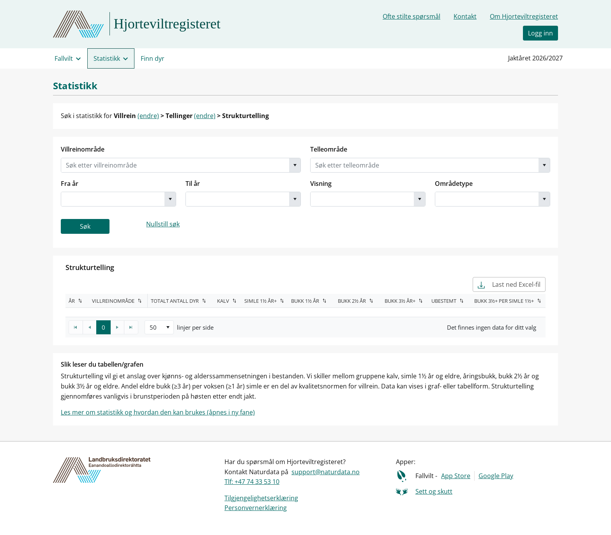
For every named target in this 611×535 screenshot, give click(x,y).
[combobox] (175, 165)
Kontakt (465, 16)
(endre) (148, 115)
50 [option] (153, 327)
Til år (192, 183)
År (72, 300)
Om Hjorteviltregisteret (524, 16)
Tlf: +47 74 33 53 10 (251, 481)
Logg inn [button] (540, 33)
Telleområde (328, 149)
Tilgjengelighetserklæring (261, 498)
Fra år (69, 183)
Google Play (496, 475)
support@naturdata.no (325, 472)
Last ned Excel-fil (509, 284)
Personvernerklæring (255, 507)
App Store (455, 475)
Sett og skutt (433, 491)
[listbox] (159, 327)
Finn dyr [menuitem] (152, 58)
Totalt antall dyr (175, 300)
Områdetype (454, 183)
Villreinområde (82, 149)
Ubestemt (443, 300)
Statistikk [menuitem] (107, 58)
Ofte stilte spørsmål (411, 16)
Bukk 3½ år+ (400, 300)
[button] (294, 165)
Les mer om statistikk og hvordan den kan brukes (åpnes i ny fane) (158, 412)
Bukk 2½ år (352, 300)
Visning (321, 183)
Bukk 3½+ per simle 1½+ (504, 300)
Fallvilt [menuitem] (64, 58)
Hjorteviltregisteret (167, 24)
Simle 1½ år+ (260, 300)
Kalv (223, 300)
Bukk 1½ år (305, 300)
